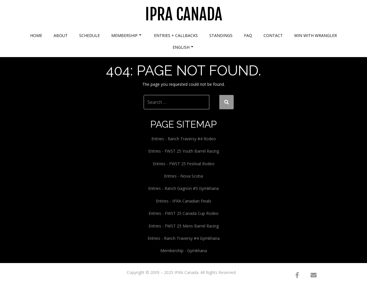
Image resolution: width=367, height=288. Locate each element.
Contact (273, 35)
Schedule (89, 35)
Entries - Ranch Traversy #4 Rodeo (183, 138)
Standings (221, 35)
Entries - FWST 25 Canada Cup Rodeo (183, 213)
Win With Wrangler (315, 35)
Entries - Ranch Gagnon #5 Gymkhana (183, 188)
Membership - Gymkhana (183, 250)
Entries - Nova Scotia (183, 176)
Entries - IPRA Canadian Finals (183, 201)
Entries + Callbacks (176, 35)
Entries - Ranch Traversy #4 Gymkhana (184, 238)
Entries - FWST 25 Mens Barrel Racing (184, 226)
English (183, 47)
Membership (126, 35)
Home (36, 35)
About (61, 35)
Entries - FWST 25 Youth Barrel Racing (183, 151)
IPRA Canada (183, 14)
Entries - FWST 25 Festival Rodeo (183, 163)
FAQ (248, 35)
